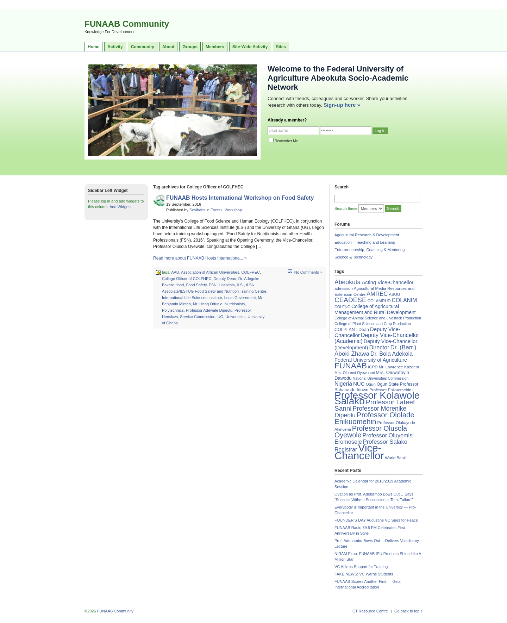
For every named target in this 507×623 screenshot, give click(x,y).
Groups (190, 46)
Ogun (371, 384)
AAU (175, 272)
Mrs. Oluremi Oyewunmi (354, 372)
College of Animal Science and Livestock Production (377, 318)
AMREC (377, 294)
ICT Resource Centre (369, 611)
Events (217, 210)
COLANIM (404, 300)
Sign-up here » (342, 105)
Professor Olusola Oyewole (370, 431)
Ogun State (388, 384)
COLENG (342, 307)
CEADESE (350, 300)
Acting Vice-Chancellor (387, 282)
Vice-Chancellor (359, 451)
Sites (281, 46)
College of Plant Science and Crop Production (372, 324)
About (168, 46)
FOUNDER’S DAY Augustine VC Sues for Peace (376, 520)
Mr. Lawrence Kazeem (399, 367)
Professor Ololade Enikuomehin (374, 418)
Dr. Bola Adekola (391, 353)
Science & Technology (353, 257)
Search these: (346, 208)
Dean (363, 329)
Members (215, 46)
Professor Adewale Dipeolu (209, 310)
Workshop (233, 210)
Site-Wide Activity (250, 46)
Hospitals (226, 285)
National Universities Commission (381, 378)
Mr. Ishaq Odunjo (208, 304)
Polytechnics (173, 310)
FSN (213, 285)
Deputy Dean (224, 278)
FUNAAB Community (126, 24)
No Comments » (308, 272)
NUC (359, 384)
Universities (235, 316)
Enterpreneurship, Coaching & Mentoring (369, 250)
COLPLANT (345, 329)
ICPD (372, 367)
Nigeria (343, 384)
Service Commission (197, 316)
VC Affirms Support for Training (361, 567)
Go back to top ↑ (408, 611)
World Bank (395, 458)
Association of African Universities (210, 272)
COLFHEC (251, 272)
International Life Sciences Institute (192, 297)
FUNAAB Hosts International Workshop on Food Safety (240, 198)
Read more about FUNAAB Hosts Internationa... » (199, 258)
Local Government (240, 297)
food (180, 285)
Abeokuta (347, 282)
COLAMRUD (379, 301)
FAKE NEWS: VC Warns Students (363, 574)
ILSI (240, 285)
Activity (115, 46)
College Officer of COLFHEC (186, 278)
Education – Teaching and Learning (364, 242)
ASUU (394, 294)
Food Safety (196, 285)
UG (221, 316)
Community (142, 46)
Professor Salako (385, 441)
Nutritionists (235, 304)
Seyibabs (197, 210)
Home (93, 46)
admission (343, 288)
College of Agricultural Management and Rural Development (375, 309)
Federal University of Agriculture (370, 360)
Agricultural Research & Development (366, 235)
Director (379, 347)
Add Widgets (120, 207)
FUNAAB (350, 365)
